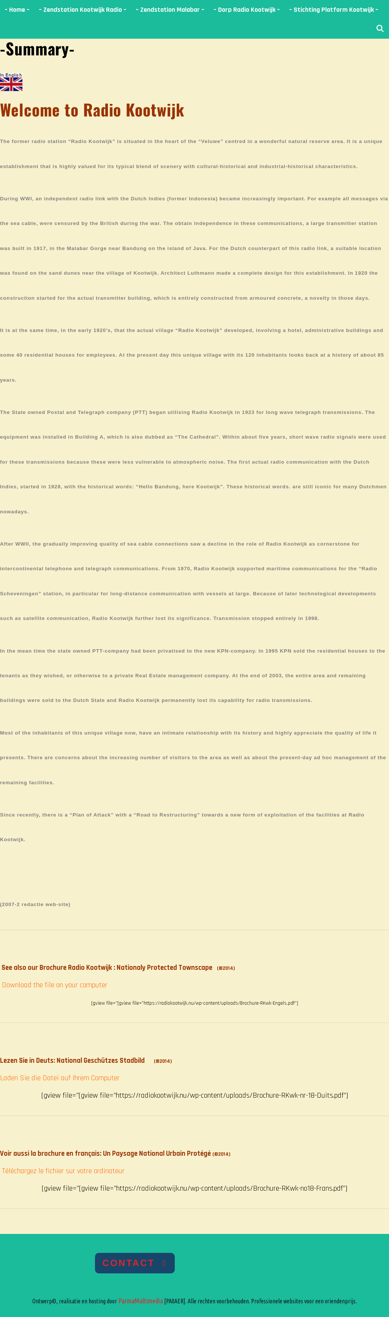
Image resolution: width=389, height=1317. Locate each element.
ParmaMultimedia (140, 1300)
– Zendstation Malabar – (170, 9)
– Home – (17, 9)
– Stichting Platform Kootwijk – (333, 9)
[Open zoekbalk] (380, 29)
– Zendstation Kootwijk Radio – (83, 9)
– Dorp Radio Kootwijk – (246, 9)
